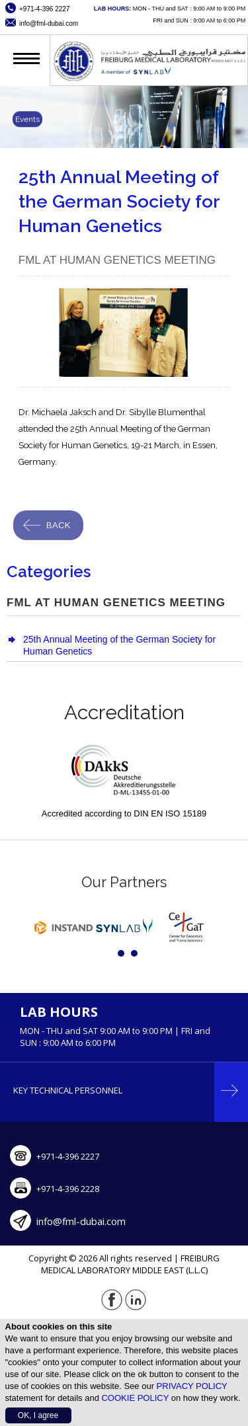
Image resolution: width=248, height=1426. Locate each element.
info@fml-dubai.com (81, 1221)
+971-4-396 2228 (67, 1189)
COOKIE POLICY (135, 1398)
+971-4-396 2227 (67, 1156)
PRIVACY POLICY (192, 1386)
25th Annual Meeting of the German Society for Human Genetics (119, 645)
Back (58, 528)
